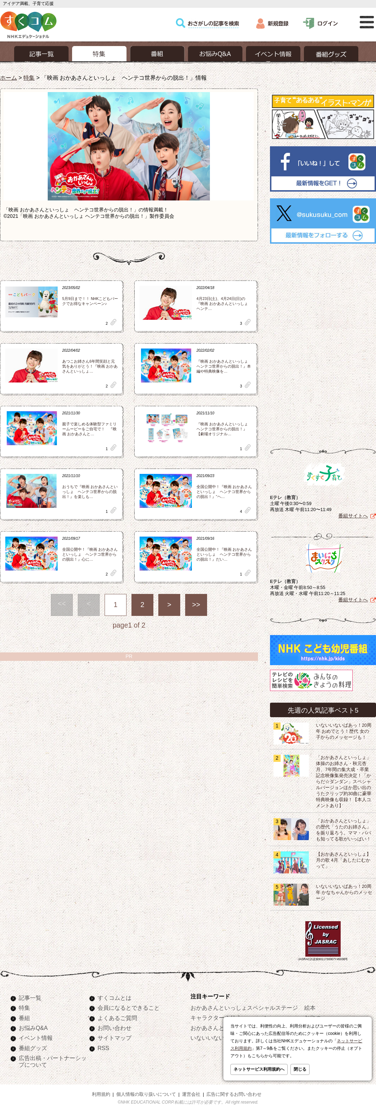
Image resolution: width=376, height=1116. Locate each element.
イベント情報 (36, 1038)
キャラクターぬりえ (215, 1017)
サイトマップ (114, 1038)
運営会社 (191, 1094)
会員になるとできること (129, 1007)
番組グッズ (33, 1048)
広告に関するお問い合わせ (234, 1094)
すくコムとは (114, 998)
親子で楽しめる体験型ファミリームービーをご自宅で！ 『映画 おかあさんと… (89, 429)
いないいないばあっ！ (218, 1038)
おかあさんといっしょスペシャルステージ (244, 1007)
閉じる (300, 1069)
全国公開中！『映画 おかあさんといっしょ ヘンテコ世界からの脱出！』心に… (90, 554)
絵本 (310, 1007)
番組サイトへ (353, 516)
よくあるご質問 (117, 1018)
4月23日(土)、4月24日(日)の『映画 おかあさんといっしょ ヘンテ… (224, 303)
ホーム (8, 77)
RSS (103, 1048)
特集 (29, 77)
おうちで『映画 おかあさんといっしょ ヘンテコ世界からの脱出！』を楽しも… (90, 492)
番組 (24, 1018)
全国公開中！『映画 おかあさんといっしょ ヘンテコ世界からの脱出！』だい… (224, 554)
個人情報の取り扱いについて (146, 1094)
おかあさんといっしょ (218, 1028)
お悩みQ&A (33, 1028)
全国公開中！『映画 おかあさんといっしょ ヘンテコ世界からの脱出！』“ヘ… (224, 492)
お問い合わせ (114, 1028)
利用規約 (101, 1094)
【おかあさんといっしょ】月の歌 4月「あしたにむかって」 (343, 860)
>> (196, 604)
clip (113, 322)
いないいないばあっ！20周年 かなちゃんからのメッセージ (344, 892)
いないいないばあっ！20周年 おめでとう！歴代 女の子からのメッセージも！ (343, 731)
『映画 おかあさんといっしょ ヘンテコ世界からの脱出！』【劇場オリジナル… (224, 429)
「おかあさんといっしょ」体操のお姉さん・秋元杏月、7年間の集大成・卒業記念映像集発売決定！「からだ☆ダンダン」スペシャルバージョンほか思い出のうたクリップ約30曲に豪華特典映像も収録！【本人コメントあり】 (343, 781)
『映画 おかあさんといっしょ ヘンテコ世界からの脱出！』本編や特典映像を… (224, 366)
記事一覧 (30, 998)
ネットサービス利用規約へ (259, 1069)
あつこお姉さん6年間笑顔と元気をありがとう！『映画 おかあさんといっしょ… (90, 366)
